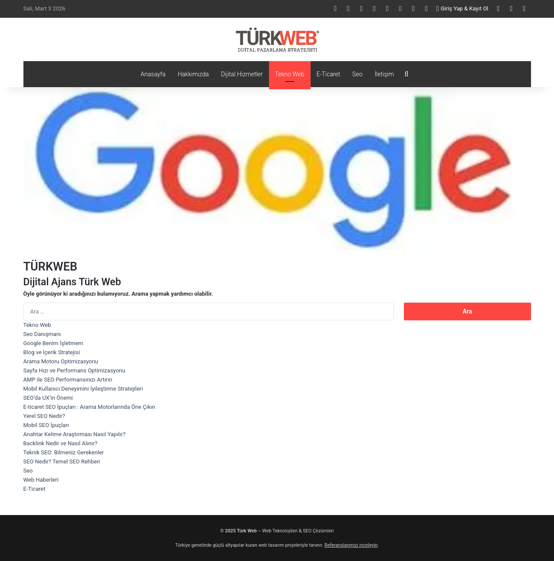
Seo (357, 74)
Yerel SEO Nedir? (44, 416)
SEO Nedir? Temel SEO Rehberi (61, 461)
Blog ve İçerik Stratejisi (51, 352)
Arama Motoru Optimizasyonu (60, 361)
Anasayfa (153, 74)
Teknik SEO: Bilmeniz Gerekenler (63, 452)
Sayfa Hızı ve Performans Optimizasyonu (74, 370)
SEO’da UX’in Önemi (48, 398)
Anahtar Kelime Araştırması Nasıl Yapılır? (74, 434)
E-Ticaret (329, 74)
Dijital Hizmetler (241, 74)
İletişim (383, 74)
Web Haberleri (41, 479)
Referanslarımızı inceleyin (351, 545)
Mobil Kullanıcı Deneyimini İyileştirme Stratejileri (83, 388)
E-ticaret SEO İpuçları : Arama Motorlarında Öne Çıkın (89, 407)
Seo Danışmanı (42, 334)
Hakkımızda (193, 74)
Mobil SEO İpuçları (46, 425)
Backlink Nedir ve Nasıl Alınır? (60, 443)
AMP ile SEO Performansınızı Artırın (67, 379)
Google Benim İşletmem (53, 343)
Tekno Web (290, 74)
